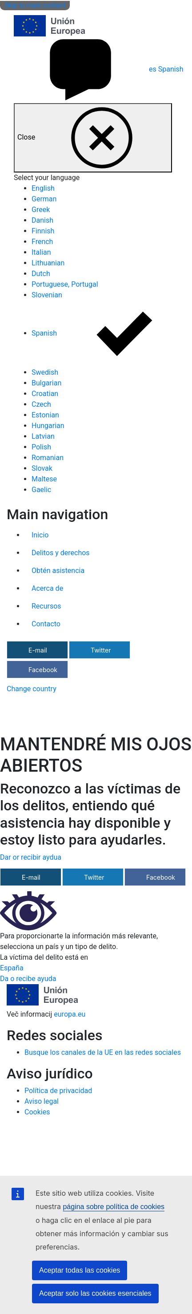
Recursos (46, 606)
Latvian (43, 436)
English (43, 188)
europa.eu (69, 1014)
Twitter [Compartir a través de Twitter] (101, 650)
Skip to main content (34, 5)
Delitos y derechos (61, 553)
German (44, 199)
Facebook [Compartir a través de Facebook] (42, 669)
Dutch (41, 273)
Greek (41, 209)
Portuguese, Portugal (65, 284)
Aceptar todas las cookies (79, 1270)
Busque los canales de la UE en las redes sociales (102, 1052)
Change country (31, 689)
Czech (41, 404)
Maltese (44, 479)
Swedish (45, 372)
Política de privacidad (58, 1090)
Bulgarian (46, 383)
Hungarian (48, 425)
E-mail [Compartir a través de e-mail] (37, 650)
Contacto (46, 624)
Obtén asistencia (58, 570)
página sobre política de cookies (113, 1206)
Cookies (37, 1112)
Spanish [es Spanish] (99, 69)
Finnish (43, 231)
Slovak (42, 468)
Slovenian (47, 295)
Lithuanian (48, 263)
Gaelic (41, 489)
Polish (41, 447)
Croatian (45, 393)
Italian (41, 252)
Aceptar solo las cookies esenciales (95, 1293)
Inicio (40, 535)
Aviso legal (41, 1101)
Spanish (112, 333)
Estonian (45, 415)
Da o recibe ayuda (28, 978)
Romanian (48, 457)
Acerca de (47, 588)
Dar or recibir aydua (30, 857)
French (42, 241)
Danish (42, 220)
